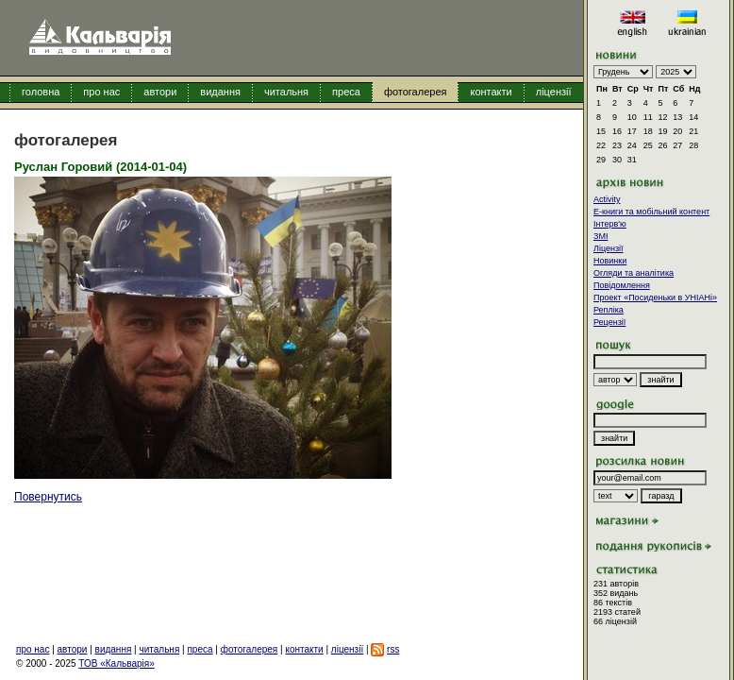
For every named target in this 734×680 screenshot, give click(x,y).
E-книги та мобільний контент (651, 211)
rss (393, 649)
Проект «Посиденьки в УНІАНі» (655, 297)
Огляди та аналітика (633, 273)
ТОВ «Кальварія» (116, 663)
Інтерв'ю (609, 224)
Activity (607, 199)
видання (220, 91)
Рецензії (609, 322)
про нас (101, 91)
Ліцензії (608, 248)
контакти (490, 91)
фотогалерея (415, 91)
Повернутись (48, 496)
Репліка (608, 309)
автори (159, 91)
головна (40, 91)
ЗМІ (600, 236)
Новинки (609, 260)
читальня (286, 91)
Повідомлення (621, 285)
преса (346, 91)
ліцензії (554, 91)
